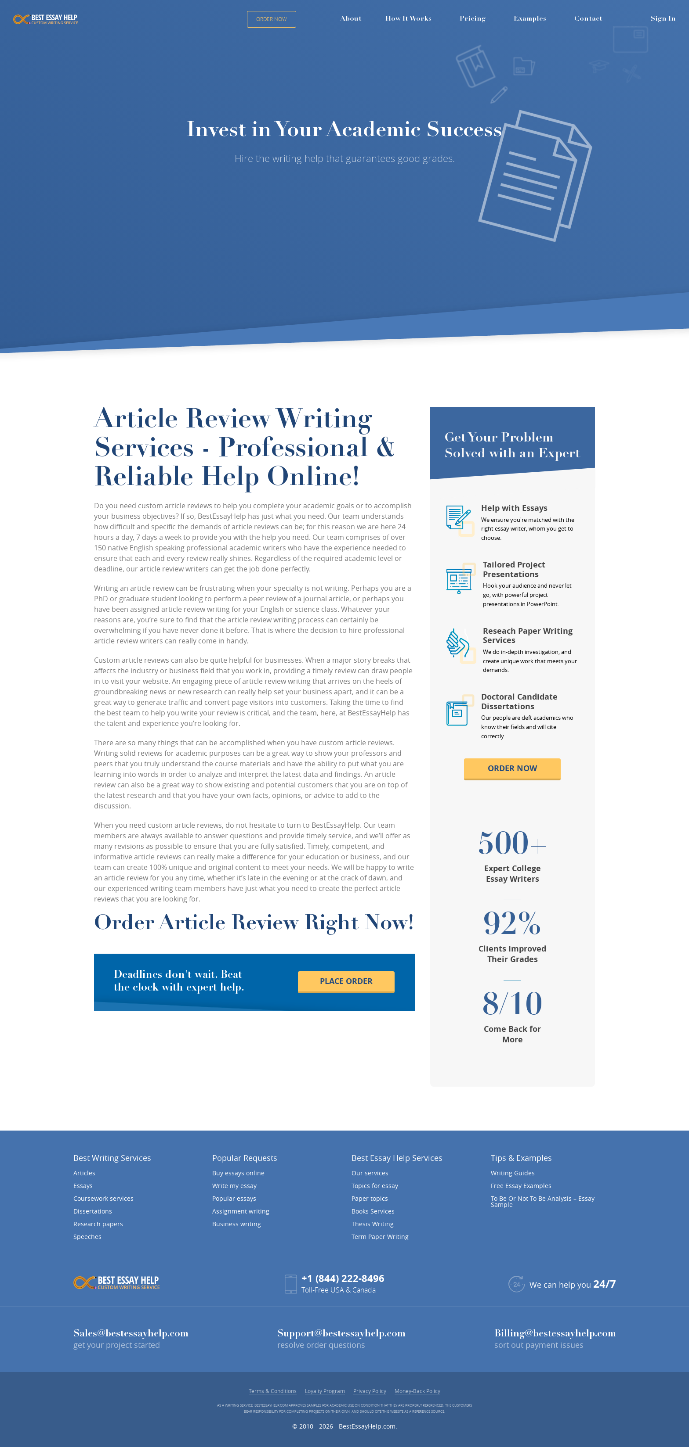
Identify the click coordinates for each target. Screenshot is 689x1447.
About (351, 18)
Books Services (373, 1211)
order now (512, 768)
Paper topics (370, 1199)
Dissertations (92, 1211)
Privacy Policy (369, 1391)
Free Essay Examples (521, 1186)
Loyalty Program (325, 1391)
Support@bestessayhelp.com (341, 1334)
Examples (530, 18)
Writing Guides (513, 1173)
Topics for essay (375, 1186)
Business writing (236, 1224)
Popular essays (234, 1199)
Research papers (98, 1224)
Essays (83, 1186)
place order (346, 981)
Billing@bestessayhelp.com (555, 1334)
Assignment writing (240, 1211)
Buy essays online (238, 1173)
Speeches (87, 1237)
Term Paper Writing (380, 1237)
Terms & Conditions (273, 1391)
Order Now (271, 19)
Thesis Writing (373, 1224)
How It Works (408, 18)
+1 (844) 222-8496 (342, 1278)
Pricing (473, 18)
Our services (370, 1173)
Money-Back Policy (417, 1391)
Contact (588, 18)
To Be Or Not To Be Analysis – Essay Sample (543, 1202)
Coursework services (103, 1199)
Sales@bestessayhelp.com (131, 1334)
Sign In (663, 18)
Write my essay (234, 1186)
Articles (84, 1173)
